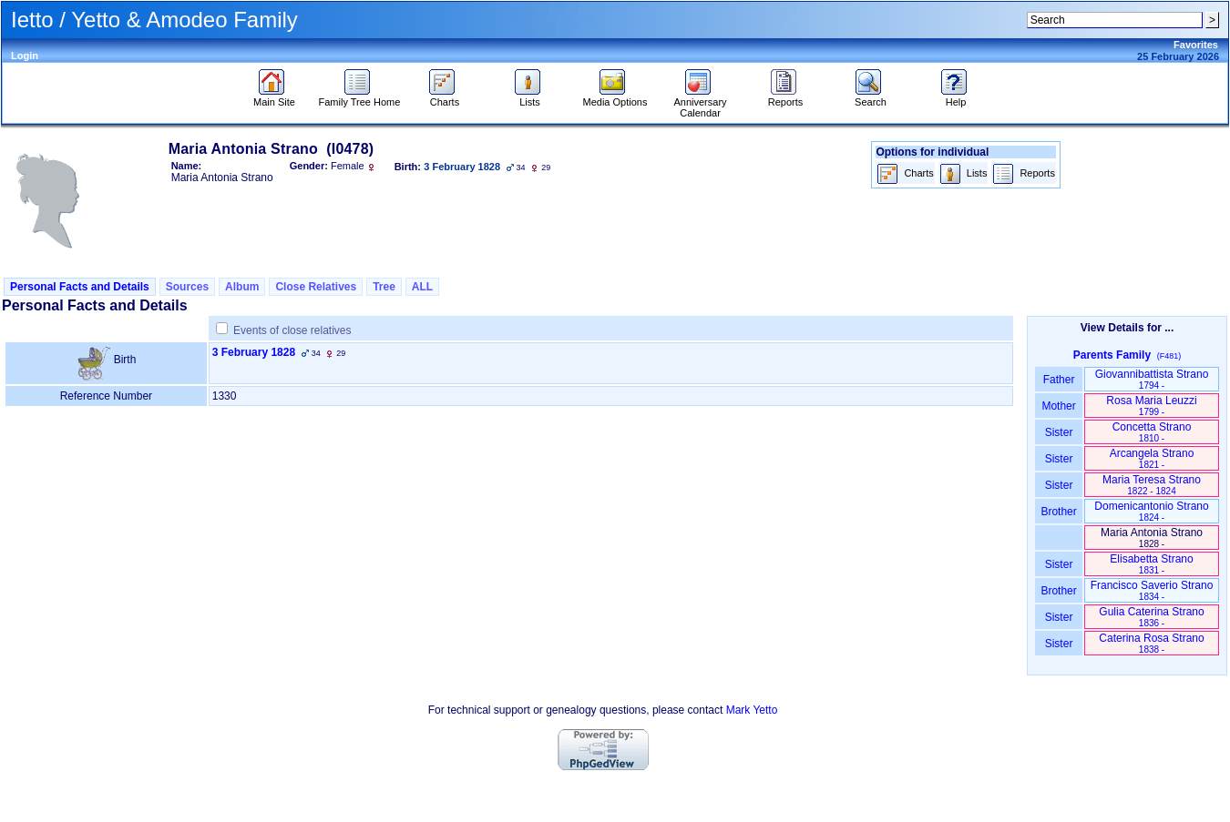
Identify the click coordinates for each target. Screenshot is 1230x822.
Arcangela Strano (1152, 458)
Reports (786, 97)
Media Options (615, 97)
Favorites (1196, 44)
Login (24, 55)
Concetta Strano (1152, 432)
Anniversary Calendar (699, 102)
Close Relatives (315, 286)
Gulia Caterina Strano (1151, 616)
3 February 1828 (253, 352)
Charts (444, 97)
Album (242, 286)
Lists (530, 97)
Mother (1059, 406)
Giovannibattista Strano (1152, 379)
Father (1058, 379)
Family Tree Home (360, 97)
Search (870, 97)
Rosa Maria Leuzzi (1151, 405)
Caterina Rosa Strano (1151, 643)
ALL (422, 286)
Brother (1058, 511)
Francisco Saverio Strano (1152, 590)
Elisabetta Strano (1151, 564)
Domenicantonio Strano (1151, 511)
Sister (1059, 432)
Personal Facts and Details (79, 286)
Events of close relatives (292, 330)
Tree (384, 286)
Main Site (274, 97)
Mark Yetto (752, 710)
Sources (187, 286)
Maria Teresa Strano (1151, 484)
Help (956, 97)
